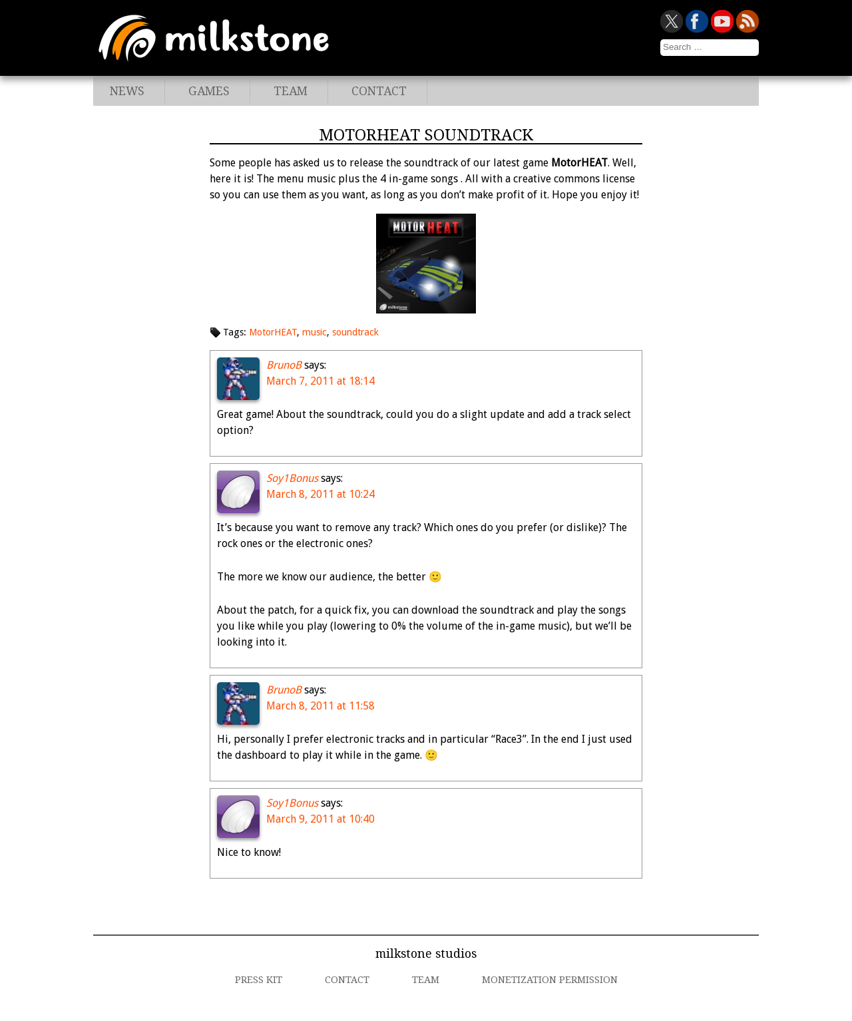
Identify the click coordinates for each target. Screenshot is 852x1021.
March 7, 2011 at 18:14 (320, 381)
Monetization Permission (550, 979)
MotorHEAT (273, 332)
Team (291, 91)
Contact (379, 91)
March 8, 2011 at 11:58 (320, 706)
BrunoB (284, 365)
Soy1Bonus (292, 478)
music (314, 332)
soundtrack (355, 332)
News (127, 91)
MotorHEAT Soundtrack (426, 135)
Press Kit (258, 979)
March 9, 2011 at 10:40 (320, 819)
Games (209, 91)
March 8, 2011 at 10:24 (320, 494)
